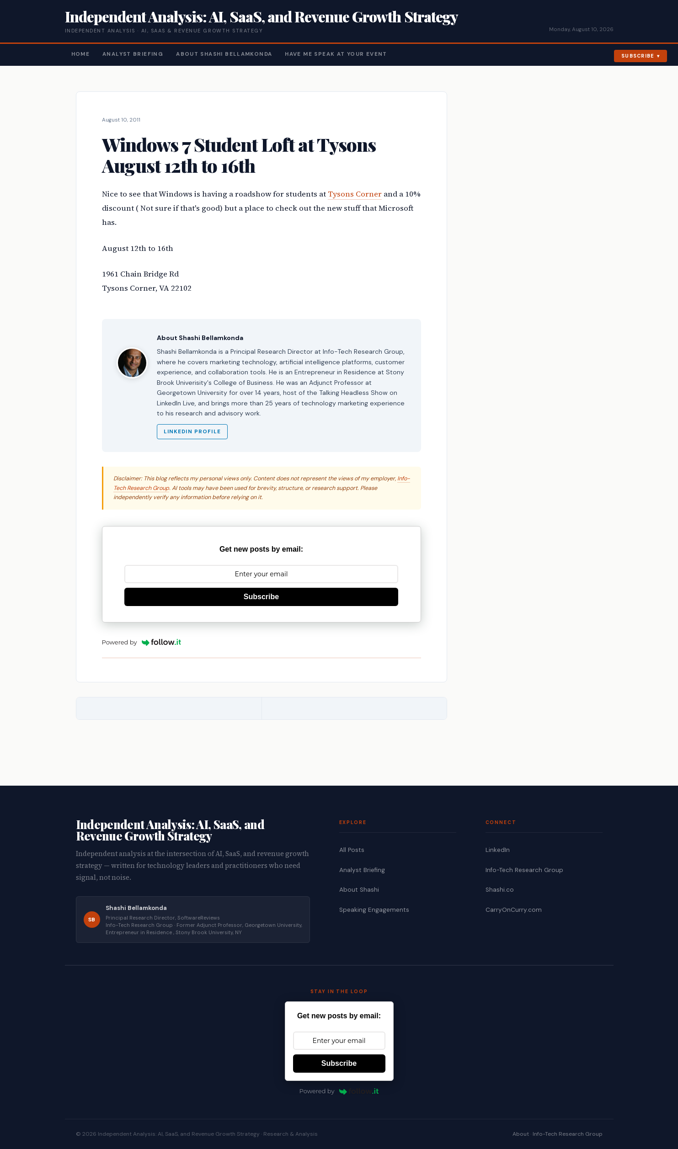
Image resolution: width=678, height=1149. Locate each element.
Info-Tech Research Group (524, 870)
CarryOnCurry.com (514, 910)
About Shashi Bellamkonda (224, 54)
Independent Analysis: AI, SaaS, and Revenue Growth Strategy (261, 16)
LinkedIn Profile (192, 431)
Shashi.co (500, 890)
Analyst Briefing (132, 54)
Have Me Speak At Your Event (336, 54)
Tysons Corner (355, 194)
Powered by (142, 642)
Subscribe (638, 56)
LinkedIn (498, 850)
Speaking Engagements (374, 910)
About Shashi (359, 890)
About (521, 1134)
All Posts (351, 850)
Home (80, 54)
